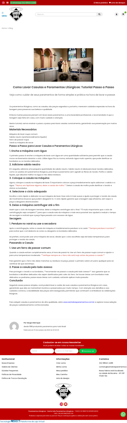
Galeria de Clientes (9, 367)
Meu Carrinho (61, 374)
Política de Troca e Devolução (14, 378)
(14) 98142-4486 (106, 363)
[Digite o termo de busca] (66, 14)
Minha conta (61, 367)
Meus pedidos (101, 3)
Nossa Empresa (8, 363)
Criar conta (61, 363)
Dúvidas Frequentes (10, 370)
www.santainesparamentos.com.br (78, 302)
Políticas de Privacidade (11, 374)
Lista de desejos (117, 3)
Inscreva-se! (88, 351)
